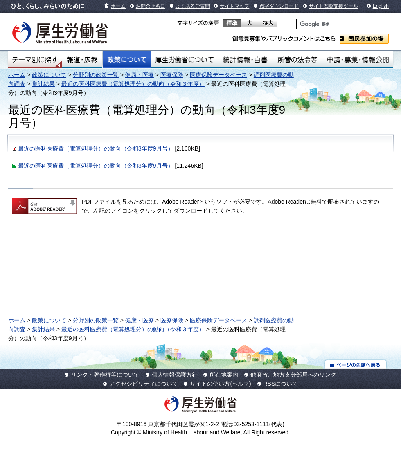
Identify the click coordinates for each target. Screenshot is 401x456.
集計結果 (43, 84)
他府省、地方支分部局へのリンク (293, 374)
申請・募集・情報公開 (357, 59)
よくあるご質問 (193, 6)
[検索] (339, 24)
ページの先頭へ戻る (356, 364)
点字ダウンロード (279, 6)
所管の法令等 (297, 59)
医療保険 (171, 75)
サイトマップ (234, 6)
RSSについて (281, 383)
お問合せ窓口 (150, 6)
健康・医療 (139, 75)
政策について (127, 59)
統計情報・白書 (245, 59)
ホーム (118, 6)
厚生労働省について (184, 59)
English (381, 6)
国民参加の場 (364, 39)
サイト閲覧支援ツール (333, 6)
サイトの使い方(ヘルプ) (220, 383)
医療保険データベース (218, 75)
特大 (268, 23)
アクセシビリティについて (143, 383)
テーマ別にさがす (34, 59)
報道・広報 (82, 59)
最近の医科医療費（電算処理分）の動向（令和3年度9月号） (95, 148)
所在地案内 (224, 374)
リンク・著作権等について (105, 374)
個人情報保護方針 (175, 374)
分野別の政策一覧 (96, 75)
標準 (232, 23)
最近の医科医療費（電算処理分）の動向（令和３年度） (133, 84)
